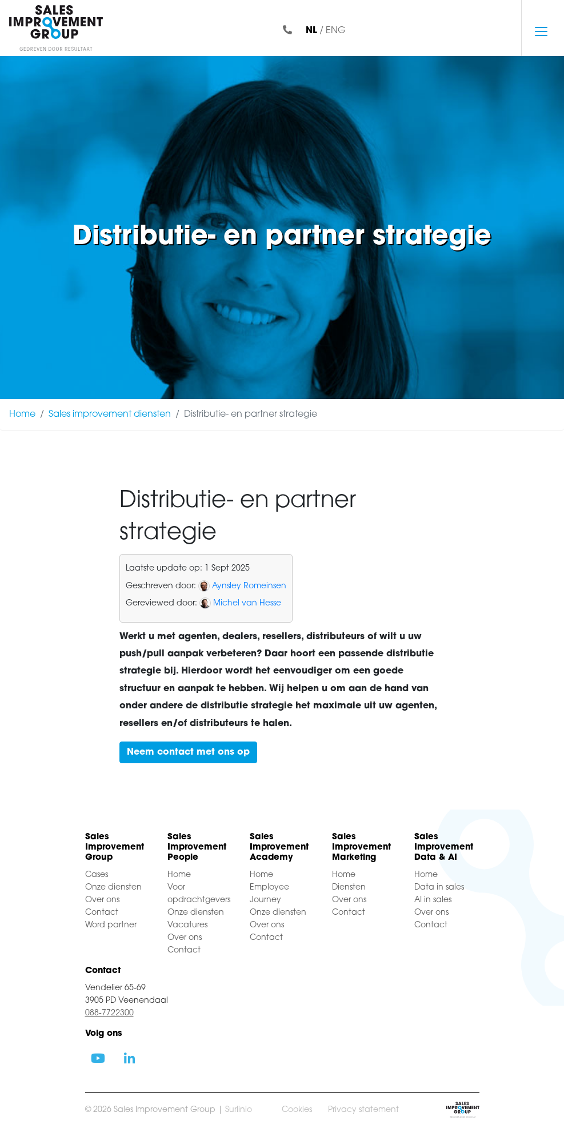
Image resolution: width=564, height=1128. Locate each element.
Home (22, 414)
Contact (101, 912)
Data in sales (439, 887)
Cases (96, 875)
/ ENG (326, 30)
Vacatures (187, 925)
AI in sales (432, 900)
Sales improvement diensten (110, 414)
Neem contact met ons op (188, 752)
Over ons (102, 900)
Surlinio (238, 1110)
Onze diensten (113, 887)
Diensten (349, 887)
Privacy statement (363, 1110)
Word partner (111, 925)
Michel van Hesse (247, 603)
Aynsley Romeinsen (249, 586)
